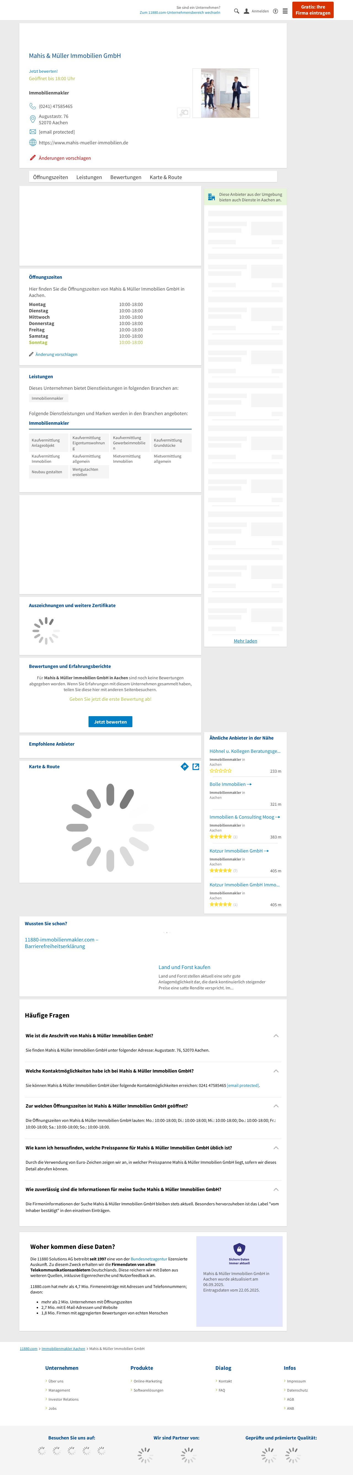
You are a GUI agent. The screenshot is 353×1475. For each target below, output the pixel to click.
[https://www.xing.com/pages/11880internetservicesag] (86, 1452)
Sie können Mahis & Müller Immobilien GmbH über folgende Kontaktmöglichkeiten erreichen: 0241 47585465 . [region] (143, 1085)
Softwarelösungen (149, 1390)
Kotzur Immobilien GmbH (236, 851)
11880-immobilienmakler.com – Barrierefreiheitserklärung (61, 942)
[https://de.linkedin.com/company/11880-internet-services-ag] (101, 1452)
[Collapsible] (276, 1035)
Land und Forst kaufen (184, 967)
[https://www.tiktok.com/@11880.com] (57, 1452)
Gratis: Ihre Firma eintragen (313, 10)
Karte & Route (166, 177)
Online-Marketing (148, 1381)
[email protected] (243, 1085)
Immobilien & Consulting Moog (242, 817)
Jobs (53, 1408)
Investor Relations (64, 1399)
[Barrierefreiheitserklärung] (278, 10)
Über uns (56, 1381)
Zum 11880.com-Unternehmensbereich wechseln (180, 12)
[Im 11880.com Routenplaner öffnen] (185, 765)
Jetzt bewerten (110, 722)
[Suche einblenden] (239, 10)
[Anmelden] (258, 10)
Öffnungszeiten (50, 177)
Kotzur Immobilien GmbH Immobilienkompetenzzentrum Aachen (245, 884)
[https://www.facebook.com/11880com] (42, 1452)
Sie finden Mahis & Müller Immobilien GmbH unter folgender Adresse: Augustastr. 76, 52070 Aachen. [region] (118, 1050)
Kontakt (225, 1381)
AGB (290, 1399)
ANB (290, 1408)
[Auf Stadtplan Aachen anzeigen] (195, 766)
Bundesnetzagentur (149, 1259)
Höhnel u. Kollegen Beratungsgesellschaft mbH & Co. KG (245, 751)
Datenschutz (297, 1390)
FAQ (222, 1390)
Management (59, 1390)
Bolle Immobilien (228, 784)
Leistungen (89, 177)
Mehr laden (245, 641)
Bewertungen (125, 177)
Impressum (296, 1381)
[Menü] (287, 10)
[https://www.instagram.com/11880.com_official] (71, 1452)
